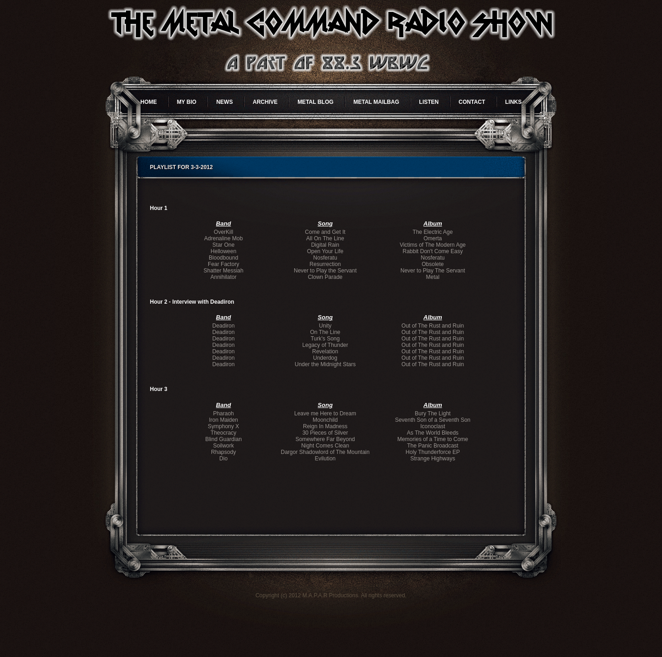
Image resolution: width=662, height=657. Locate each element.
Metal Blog (315, 102)
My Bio (186, 102)
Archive (265, 102)
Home (148, 102)
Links (513, 102)
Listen (429, 102)
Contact (472, 102)
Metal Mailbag (376, 102)
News (224, 102)
